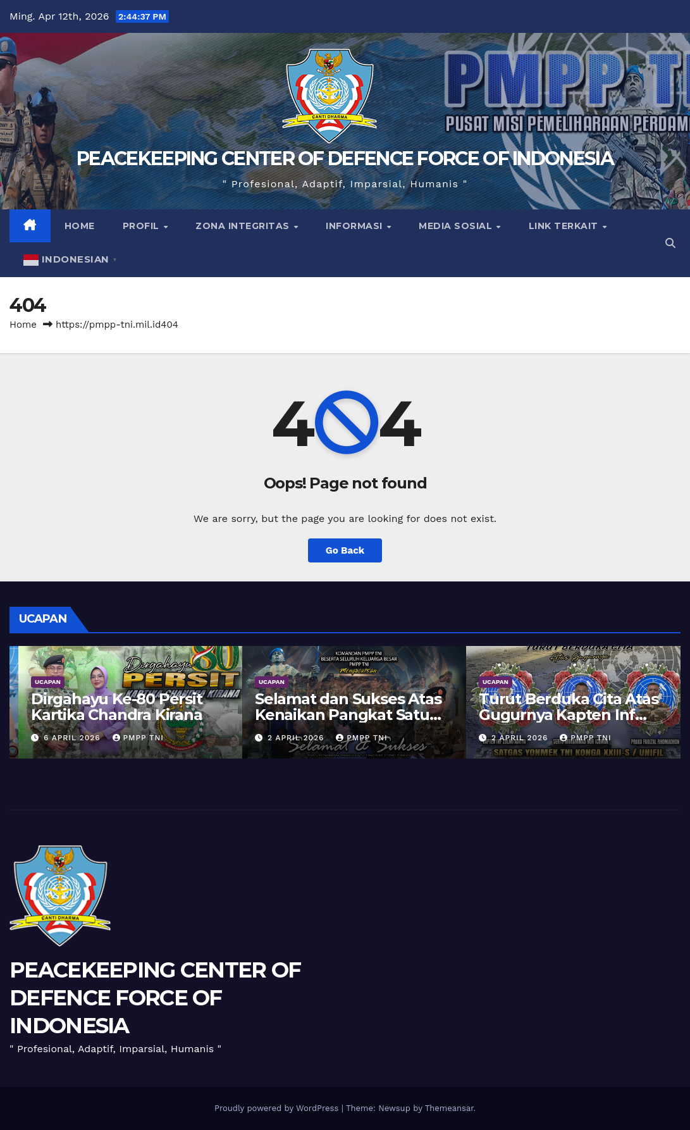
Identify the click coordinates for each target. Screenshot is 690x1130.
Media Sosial (457, 226)
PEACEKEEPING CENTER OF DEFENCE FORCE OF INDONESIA (345, 158)
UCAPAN (39, 681)
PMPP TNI (129, 737)
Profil (143, 226)
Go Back (345, 550)
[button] (670, 243)
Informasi (355, 226)
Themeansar (449, 1108)
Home (80, 226)
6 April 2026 (289, 737)
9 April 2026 (65, 737)
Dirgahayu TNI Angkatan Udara (114, 707)
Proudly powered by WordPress (278, 1108)
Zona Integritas (243, 226)
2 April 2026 (512, 737)
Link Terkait (565, 226)
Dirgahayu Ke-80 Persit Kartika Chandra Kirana (331, 707)
